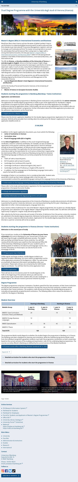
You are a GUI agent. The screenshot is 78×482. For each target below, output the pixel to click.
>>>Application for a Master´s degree (14, 114)
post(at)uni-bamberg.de (13, 464)
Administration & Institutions (12, 441)
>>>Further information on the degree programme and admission (24, 196)
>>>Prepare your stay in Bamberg (13, 253)
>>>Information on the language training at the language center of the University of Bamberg (33, 183)
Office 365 (6, 417)
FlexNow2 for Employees (11, 413)
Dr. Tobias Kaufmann (67, 158)
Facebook (6, 470)
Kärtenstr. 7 (64, 162)
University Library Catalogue (12, 420)
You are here (5, 5)
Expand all (5, 352)
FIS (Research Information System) (14, 408)
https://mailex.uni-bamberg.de (13, 426)
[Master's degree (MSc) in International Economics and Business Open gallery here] (66, 44)
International (7, 448)
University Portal (8, 422)
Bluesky (10, 470)
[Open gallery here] (64, 245)
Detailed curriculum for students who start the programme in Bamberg (30, 357)
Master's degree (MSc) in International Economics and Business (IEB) (23, 54)
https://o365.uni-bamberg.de (12, 428)
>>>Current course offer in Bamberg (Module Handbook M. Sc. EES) (24, 347)
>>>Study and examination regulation (14, 191)
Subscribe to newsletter (10, 475)
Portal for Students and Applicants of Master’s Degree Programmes (25, 415)
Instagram (2, 470)
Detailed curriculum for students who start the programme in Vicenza (29, 363)
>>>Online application (9, 269)
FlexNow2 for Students (10, 411)
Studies (5, 443)
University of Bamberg (39, 2)
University (6, 436)
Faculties (6, 438)
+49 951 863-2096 (68, 165)
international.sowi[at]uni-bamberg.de (68, 170)
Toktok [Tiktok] (13, 470)
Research (6, 445)
